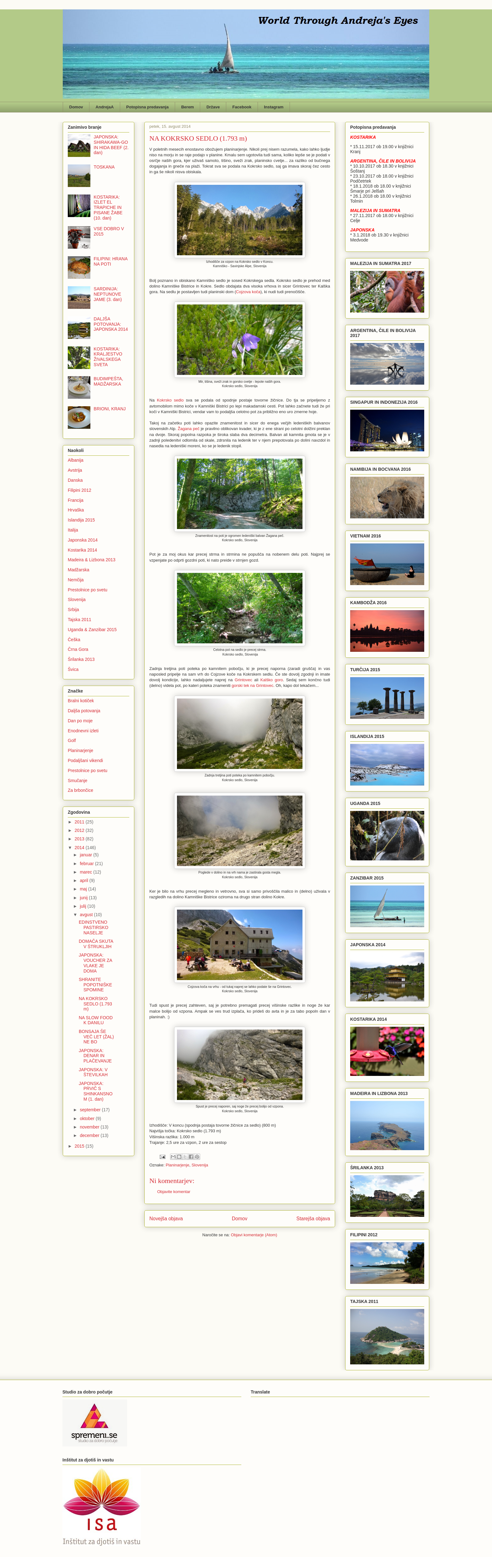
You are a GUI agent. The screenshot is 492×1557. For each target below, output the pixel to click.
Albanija (75, 460)
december (90, 1135)
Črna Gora (78, 649)
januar (86, 854)
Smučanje (77, 780)
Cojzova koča (248, 291)
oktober (88, 1118)
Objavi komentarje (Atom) (254, 1235)
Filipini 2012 (79, 490)
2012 (80, 830)
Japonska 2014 (83, 539)
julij (83, 906)
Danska (75, 480)
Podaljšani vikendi (85, 760)
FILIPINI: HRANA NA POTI (110, 261)
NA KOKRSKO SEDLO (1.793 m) (95, 1004)
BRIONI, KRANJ (110, 408)
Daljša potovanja (84, 710)
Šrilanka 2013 (81, 659)
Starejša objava (313, 1218)
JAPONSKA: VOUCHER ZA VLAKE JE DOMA (95, 962)
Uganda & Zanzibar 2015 (92, 629)
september (91, 1109)
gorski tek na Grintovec (252, 685)
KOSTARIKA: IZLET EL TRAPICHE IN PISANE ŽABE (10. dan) (108, 208)
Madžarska (78, 569)
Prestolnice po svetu (87, 589)
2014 (80, 847)
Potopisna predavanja (147, 107)
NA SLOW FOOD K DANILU (96, 1020)
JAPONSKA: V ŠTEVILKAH (93, 1072)
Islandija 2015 (81, 519)
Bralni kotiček (81, 700)
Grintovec (244, 679)
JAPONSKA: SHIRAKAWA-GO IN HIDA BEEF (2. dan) (111, 144)
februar (87, 863)
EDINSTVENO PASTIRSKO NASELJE (93, 927)
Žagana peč (189, 428)
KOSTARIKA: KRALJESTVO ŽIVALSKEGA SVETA (108, 356)
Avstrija (75, 470)
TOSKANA (104, 166)
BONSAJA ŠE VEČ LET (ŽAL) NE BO (96, 1037)
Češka (74, 639)
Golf (72, 740)
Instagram (273, 107)
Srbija (73, 609)
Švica (73, 669)
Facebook (242, 107)
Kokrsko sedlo (170, 400)
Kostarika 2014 (82, 550)
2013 (80, 838)
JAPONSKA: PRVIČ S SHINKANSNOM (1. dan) (96, 1091)
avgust (87, 914)
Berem (187, 107)
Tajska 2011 (79, 619)
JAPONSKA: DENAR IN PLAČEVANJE (95, 1056)
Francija (75, 500)
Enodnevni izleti (83, 730)
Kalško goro (271, 679)
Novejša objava (166, 1218)
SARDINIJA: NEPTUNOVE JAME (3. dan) (108, 294)
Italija (73, 529)
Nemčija (76, 579)
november (90, 1126)
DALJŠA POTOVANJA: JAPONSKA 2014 (111, 324)
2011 (80, 821)
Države (213, 107)
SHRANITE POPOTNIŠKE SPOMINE (95, 985)
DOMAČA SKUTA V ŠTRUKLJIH (96, 944)
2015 (80, 1146)
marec (86, 872)
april (84, 880)
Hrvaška (76, 509)
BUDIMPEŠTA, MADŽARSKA (108, 381)
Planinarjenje (177, 1165)
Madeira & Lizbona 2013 (91, 559)
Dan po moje (80, 720)
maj (84, 888)
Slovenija (199, 1165)
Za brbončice (80, 790)
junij (84, 897)
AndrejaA (105, 107)
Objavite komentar (173, 1191)
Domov (76, 107)
